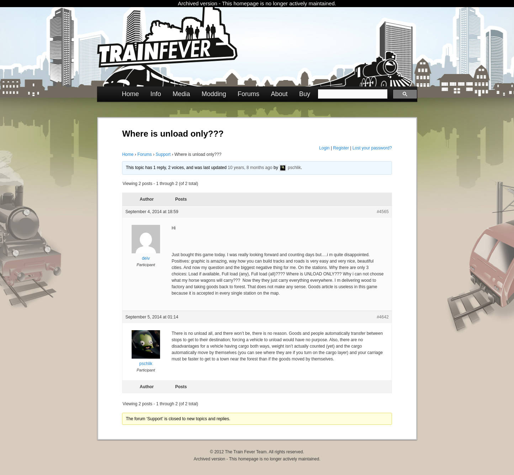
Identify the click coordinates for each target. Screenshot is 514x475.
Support (163, 154)
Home (130, 93)
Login (324, 148)
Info (155, 93)
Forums (248, 93)
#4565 (382, 211)
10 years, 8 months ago (250, 167)
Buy (304, 93)
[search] (352, 94)
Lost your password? (372, 148)
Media (181, 93)
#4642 (382, 317)
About (279, 93)
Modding (214, 93)
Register (341, 148)
